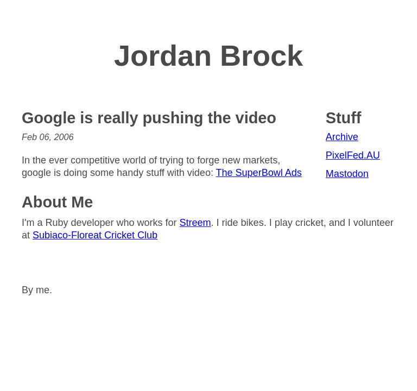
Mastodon (347, 173)
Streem (195, 222)
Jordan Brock (208, 55)
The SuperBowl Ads (259, 172)
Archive (342, 136)
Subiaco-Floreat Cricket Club (95, 235)
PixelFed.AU (353, 155)
